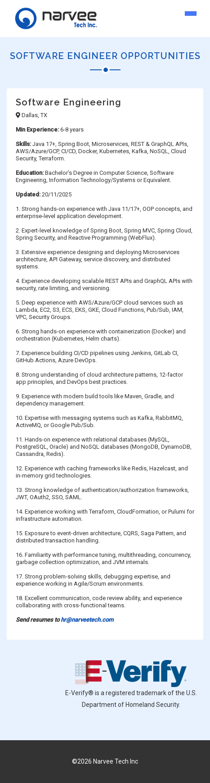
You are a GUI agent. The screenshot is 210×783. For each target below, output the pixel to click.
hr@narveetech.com (87, 619)
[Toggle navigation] (191, 13)
